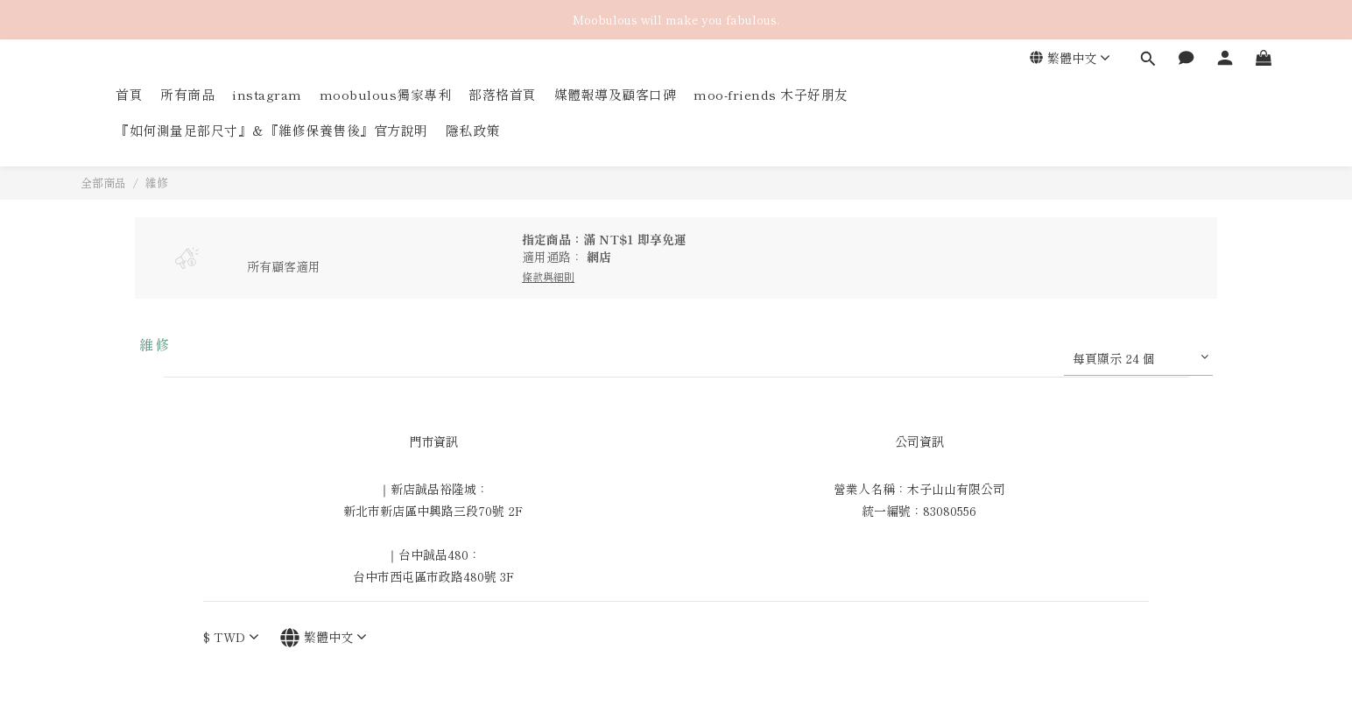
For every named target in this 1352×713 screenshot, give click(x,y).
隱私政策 (473, 130)
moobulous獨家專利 (386, 94)
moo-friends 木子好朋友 (771, 94)
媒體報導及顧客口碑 (615, 94)
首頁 (129, 94)
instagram (267, 94)
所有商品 (187, 94)
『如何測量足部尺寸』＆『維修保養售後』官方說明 (272, 130)
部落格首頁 (502, 94)
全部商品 (103, 182)
